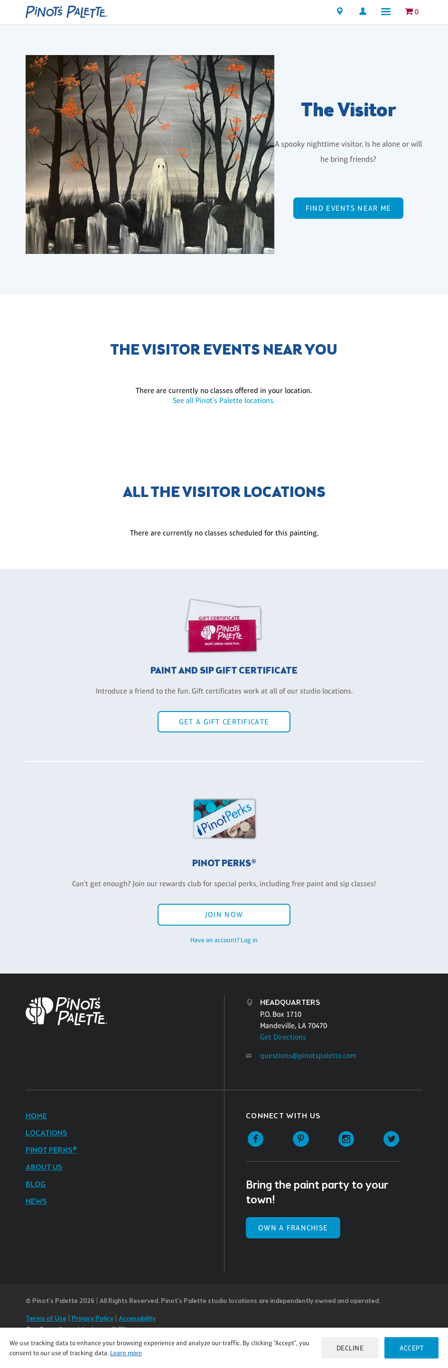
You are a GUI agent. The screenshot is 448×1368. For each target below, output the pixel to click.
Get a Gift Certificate (224, 721)
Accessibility (137, 1318)
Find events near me (348, 208)
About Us (44, 1167)
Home (36, 1116)
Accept (411, 1348)
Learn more (126, 1353)
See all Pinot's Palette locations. (224, 400)
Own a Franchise (293, 1227)
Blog (36, 1185)
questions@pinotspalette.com (308, 1055)
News (36, 1202)
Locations (46, 1133)
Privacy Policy (92, 1318)
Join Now (224, 914)
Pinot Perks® (51, 1150)
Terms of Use (46, 1318)
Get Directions (283, 1036)
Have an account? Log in (224, 940)
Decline (350, 1348)
